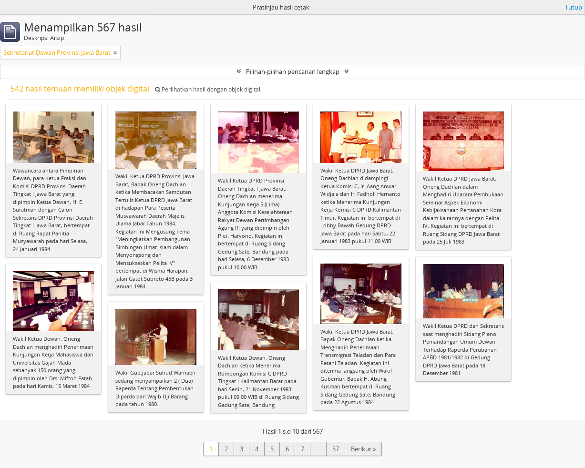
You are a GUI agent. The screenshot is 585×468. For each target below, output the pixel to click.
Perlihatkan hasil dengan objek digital (207, 89)
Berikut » (363, 449)
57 (335, 449)
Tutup (573, 7)
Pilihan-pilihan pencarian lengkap (292, 71)
